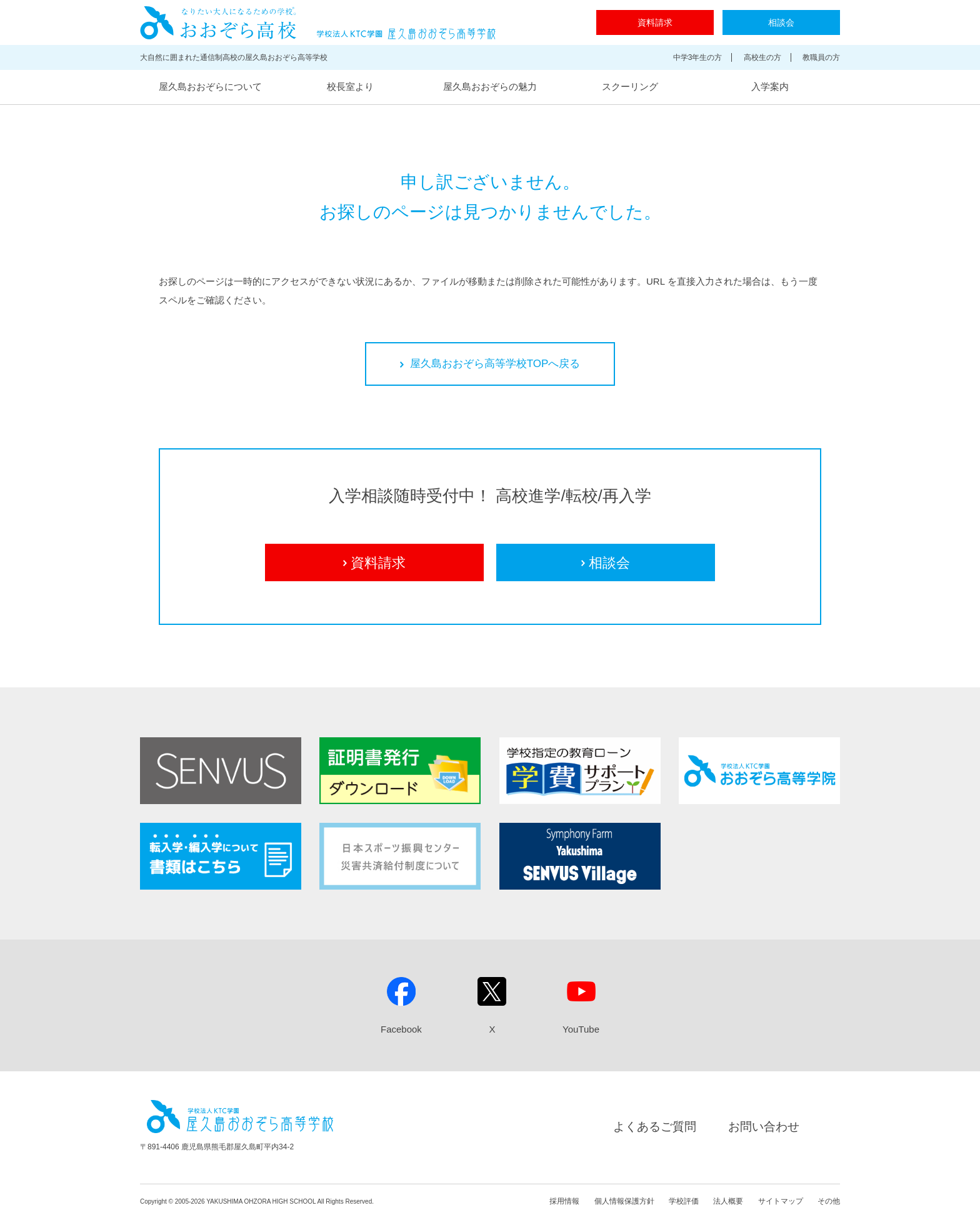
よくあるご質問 (654, 1126)
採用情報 (564, 1201)
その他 (829, 1201)
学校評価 (684, 1201)
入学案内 (770, 86)
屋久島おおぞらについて (210, 86)
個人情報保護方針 (624, 1201)
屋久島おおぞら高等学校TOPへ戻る (490, 364)
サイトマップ (780, 1201)
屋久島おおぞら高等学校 (318, 22)
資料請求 (655, 22)
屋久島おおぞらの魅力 (490, 86)
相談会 (781, 22)
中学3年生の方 (697, 57)
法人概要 (728, 1201)
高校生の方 (762, 57)
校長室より (350, 86)
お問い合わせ (763, 1126)
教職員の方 (821, 57)
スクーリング (630, 86)
